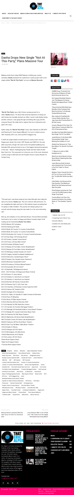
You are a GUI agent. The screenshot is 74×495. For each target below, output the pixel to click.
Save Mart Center (16, 390)
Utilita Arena (25, 394)
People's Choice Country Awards (10, 385)
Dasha (42, 364)
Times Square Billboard (34, 392)
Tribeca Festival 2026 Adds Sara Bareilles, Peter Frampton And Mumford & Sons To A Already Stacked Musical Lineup (61, 110)
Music (8, 23)
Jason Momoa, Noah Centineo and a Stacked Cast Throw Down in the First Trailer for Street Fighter (62, 166)
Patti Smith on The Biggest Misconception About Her (40, 462)
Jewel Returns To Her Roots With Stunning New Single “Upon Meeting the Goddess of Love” (62, 139)
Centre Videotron (38, 357)
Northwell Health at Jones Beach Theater (13, 378)
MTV (45, 374)
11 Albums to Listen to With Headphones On (60, 152)
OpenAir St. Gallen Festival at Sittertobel (12, 380)
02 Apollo (9, 351)
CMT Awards (17, 360)
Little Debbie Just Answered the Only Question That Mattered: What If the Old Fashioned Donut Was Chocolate (61, 184)
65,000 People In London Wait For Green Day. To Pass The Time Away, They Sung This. (41, 451)
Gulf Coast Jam (42, 369)
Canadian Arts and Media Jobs (61, 224)
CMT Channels (26, 360)
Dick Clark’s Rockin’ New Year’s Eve (21, 367)
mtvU (22, 376)
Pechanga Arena (28, 383)
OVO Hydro (36, 380)
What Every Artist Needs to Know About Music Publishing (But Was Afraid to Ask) (62, 158)
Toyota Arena (16, 394)
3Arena (16, 351)
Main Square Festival (27, 374)
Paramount (5, 383)
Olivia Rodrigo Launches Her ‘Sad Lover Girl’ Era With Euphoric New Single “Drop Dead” (62, 192)
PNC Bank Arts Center (7, 387)
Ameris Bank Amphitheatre (9, 353)
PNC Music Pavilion (21, 387)
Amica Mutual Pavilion (24, 353)
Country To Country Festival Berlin (30, 362)
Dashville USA (5, 367)
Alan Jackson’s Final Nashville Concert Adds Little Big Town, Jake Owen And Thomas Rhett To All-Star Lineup (62, 119)
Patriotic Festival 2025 (16, 383)
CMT (10, 360)
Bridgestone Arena (35, 355)
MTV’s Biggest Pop (14, 376)
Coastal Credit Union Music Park (10, 362)
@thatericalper (50, 423)
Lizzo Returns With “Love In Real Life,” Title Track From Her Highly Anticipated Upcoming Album (37, 415)
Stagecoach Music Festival (9, 392)
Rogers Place (5, 390)
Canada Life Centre (26, 357)
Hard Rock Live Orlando (8, 371)
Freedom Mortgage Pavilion (28, 369)
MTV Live (4, 376)
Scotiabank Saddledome (29, 390)
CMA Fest (4, 360)
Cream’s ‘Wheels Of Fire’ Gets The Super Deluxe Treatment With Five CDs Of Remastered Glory (62, 127)
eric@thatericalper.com (9, 478)
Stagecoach (41, 390)
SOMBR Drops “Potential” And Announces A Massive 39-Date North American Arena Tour (61, 93)
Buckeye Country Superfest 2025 (10, 357)
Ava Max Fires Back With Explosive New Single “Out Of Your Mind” (62, 133)
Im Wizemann (28, 371)
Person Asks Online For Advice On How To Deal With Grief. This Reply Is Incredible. (41, 439)
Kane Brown (38, 371)
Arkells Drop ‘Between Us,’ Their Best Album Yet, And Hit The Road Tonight (62, 146)
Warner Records (34, 394)
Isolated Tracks (56, 226)
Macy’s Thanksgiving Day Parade (11, 374)
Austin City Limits (6, 355)
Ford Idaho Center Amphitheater (10, 369)
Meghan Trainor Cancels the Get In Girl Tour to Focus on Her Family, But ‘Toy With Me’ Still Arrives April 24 (62, 175)
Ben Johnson (24, 355)
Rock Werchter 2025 (33, 387)
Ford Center (43, 367)
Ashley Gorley (36, 353)
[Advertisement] (37, 38)
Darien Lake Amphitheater (32, 364)
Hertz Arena (20, 371)
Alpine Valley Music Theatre (34, 351)
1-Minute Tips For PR (58, 215)
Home (3, 23)
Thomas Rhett (22, 392)
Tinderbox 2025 (6, 394)
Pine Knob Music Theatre (28, 385)
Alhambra (22, 351)
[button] (71, 16)
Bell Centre (16, 355)
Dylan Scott (35, 367)
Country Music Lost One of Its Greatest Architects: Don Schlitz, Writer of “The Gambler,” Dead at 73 (61, 200)
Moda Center (38, 374)
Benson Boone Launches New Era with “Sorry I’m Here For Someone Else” (12, 415)
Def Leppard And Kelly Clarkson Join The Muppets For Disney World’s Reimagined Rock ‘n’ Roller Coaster (62, 101)
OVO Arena (28, 380)
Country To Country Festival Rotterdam (12, 364)
